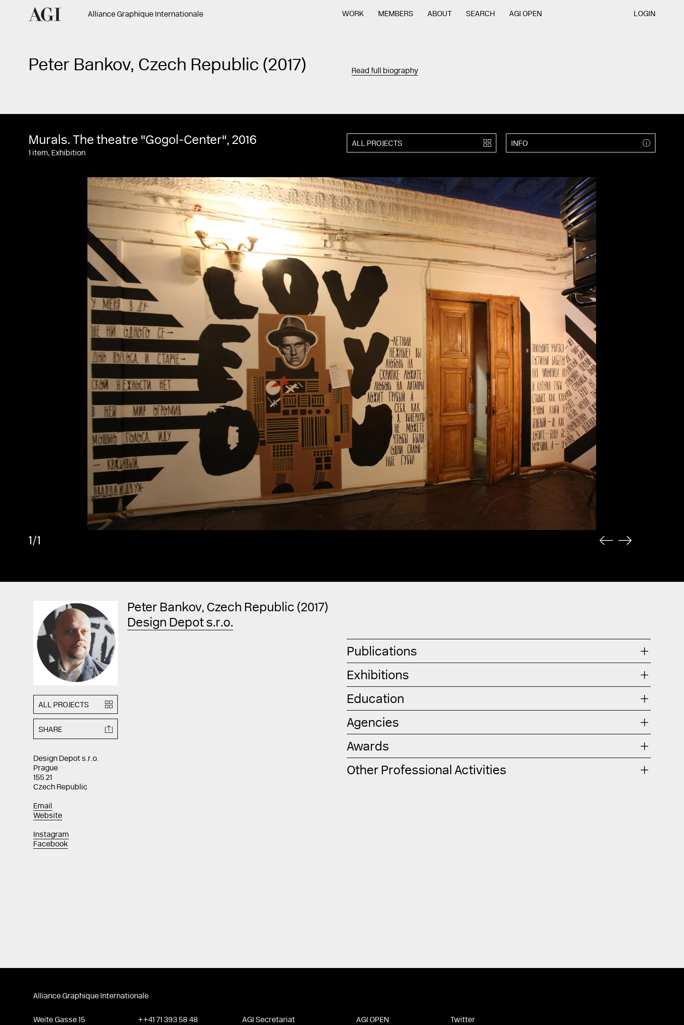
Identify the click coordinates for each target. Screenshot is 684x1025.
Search (480, 14)
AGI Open (525, 14)
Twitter (462, 1020)
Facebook (50, 844)
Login (645, 14)
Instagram (51, 835)
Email (42, 806)
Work (353, 14)
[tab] (499, 651)
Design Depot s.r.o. (180, 623)
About (440, 14)
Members (395, 14)
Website (47, 816)
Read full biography (385, 71)
